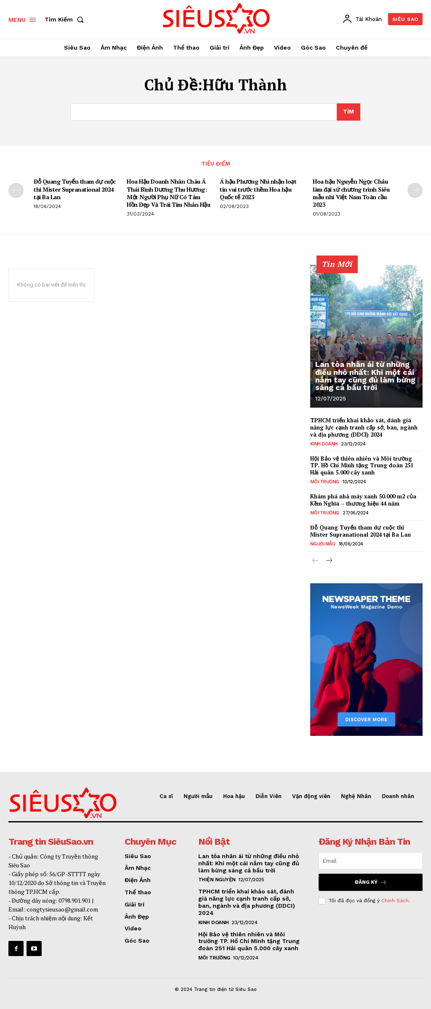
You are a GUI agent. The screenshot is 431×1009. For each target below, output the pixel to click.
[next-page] (415, 190)
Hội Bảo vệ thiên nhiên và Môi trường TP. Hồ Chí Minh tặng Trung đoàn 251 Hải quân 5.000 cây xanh (361, 465)
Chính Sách (395, 901)
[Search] (348, 112)
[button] (66, 19)
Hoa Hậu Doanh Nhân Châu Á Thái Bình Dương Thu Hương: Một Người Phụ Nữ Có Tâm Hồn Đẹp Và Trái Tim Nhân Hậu (168, 192)
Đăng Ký (371, 881)
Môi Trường (324, 482)
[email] (371, 860)
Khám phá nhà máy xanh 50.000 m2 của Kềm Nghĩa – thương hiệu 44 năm (363, 500)
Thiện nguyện (217, 880)
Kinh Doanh (324, 443)
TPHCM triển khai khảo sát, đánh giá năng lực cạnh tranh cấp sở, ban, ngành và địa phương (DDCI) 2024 (364, 427)
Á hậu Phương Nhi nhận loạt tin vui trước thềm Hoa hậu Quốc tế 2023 (258, 188)
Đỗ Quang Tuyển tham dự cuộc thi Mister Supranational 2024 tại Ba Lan (75, 188)
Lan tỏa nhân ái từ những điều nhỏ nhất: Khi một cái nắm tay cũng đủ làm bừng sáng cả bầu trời (365, 376)
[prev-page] (16, 190)
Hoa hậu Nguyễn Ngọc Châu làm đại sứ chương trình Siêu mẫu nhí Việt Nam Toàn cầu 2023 (351, 192)
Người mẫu (322, 544)
